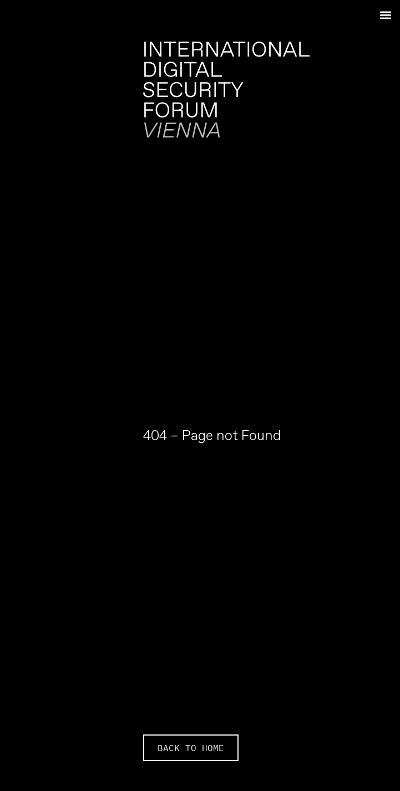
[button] (385, 15)
